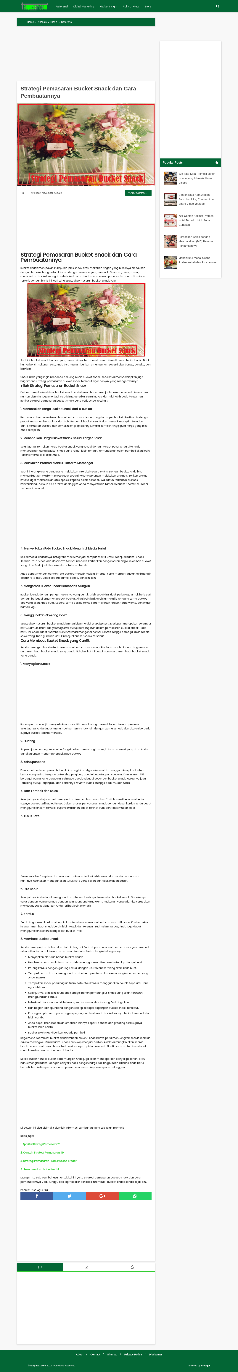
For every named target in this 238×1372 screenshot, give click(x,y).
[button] (217, 6)
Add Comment (138, 192)
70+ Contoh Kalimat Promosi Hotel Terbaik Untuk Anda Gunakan (196, 220)
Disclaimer (155, 1354)
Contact (95, 1354)
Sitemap (112, 1354)
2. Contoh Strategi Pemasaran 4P (42, 1152)
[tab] (40, 1267)
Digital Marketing (83, 6)
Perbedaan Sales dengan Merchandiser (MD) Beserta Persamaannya (195, 241)
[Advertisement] (86, 55)
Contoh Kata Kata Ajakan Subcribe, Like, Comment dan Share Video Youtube (196, 199)
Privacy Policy (133, 1354)
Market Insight (108, 6)
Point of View (131, 6)
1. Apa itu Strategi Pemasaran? (40, 1144)
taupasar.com (38, 1365)
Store (147, 6)
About (79, 1354)
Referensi (62, 6)
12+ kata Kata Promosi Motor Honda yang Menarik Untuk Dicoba (196, 178)
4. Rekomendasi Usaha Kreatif (39, 1169)
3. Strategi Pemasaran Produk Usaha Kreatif (48, 1161)
